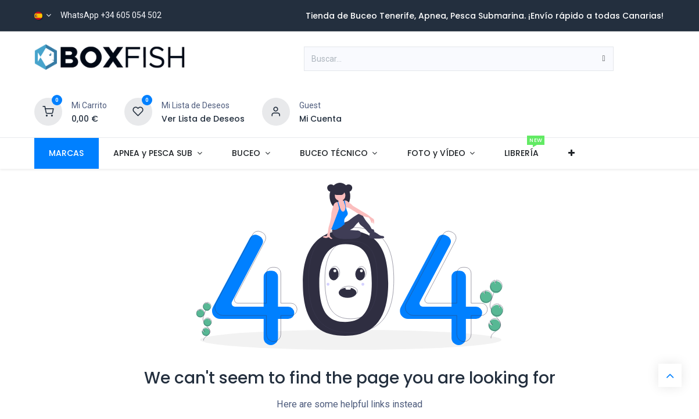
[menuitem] (66, 153)
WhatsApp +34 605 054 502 (111, 15)
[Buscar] (604, 58)
